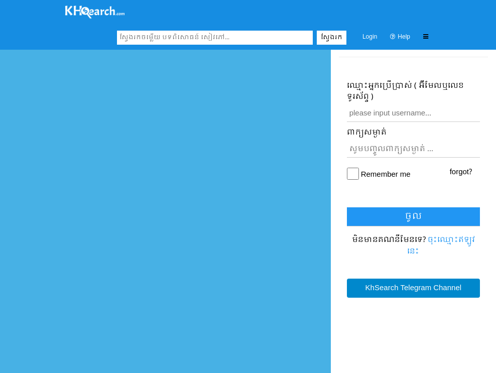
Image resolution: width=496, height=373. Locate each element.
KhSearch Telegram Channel (413, 288)
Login (369, 37)
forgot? (461, 172)
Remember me (386, 175)
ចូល (413, 216)
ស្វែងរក (331, 38)
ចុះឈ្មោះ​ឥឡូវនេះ (441, 245)
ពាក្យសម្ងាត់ (367, 133)
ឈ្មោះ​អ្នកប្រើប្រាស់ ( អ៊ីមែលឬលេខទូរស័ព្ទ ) (405, 91)
